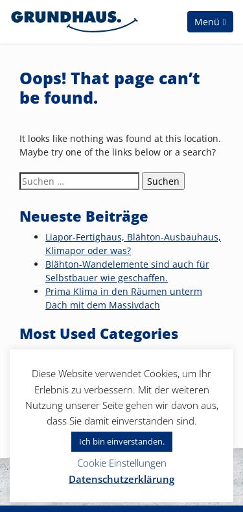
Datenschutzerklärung (121, 478)
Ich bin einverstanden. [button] (122, 441)
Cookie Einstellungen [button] (122, 462)
